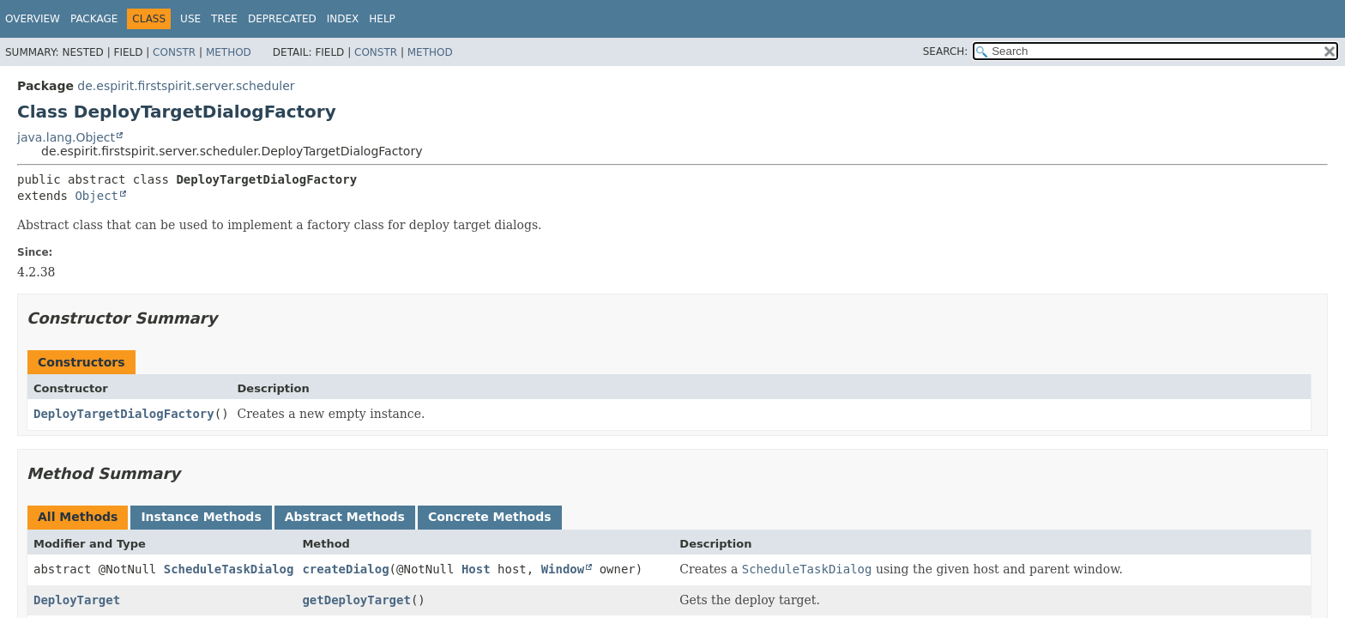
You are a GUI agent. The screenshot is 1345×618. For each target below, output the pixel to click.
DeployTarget (76, 600)
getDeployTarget (356, 600)
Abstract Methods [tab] (345, 517)
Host (476, 569)
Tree (224, 19)
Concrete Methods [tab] (490, 517)
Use (190, 19)
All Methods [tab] (78, 517)
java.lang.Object (66, 137)
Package (94, 19)
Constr (174, 52)
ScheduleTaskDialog (229, 569)
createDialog (345, 569)
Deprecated (282, 19)
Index (343, 19)
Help (382, 19)
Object (96, 196)
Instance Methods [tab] (201, 517)
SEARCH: (945, 51)
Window (563, 569)
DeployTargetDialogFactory (123, 414)
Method (228, 52)
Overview (32, 19)
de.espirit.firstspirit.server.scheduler (185, 86)
